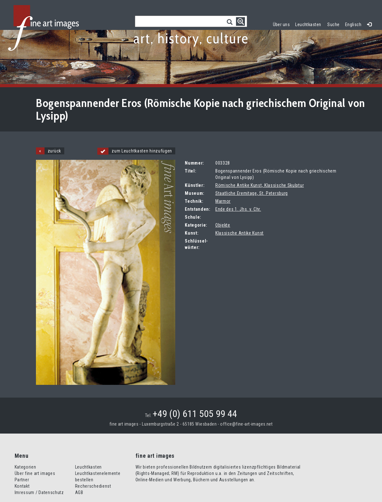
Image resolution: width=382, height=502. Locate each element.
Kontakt (22, 486)
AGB (79, 492)
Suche (333, 24)
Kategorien (25, 467)
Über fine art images (35, 473)
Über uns (281, 24)
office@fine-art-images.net (246, 424)
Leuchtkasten (309, 23)
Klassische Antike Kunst (239, 233)
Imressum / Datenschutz (39, 492)
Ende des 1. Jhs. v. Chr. (238, 209)
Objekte (222, 225)
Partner (22, 479)
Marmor (223, 201)
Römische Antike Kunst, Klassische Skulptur (259, 185)
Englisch (353, 24)
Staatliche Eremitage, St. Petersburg (251, 193)
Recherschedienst (93, 486)
